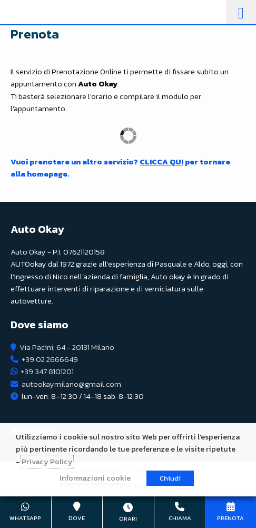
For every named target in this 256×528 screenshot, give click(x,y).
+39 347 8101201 (47, 371)
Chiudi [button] (170, 478)
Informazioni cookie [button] (95, 478)
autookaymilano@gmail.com (71, 384)
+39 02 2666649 (50, 359)
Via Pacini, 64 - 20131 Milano (66, 347)
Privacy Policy (47, 461)
